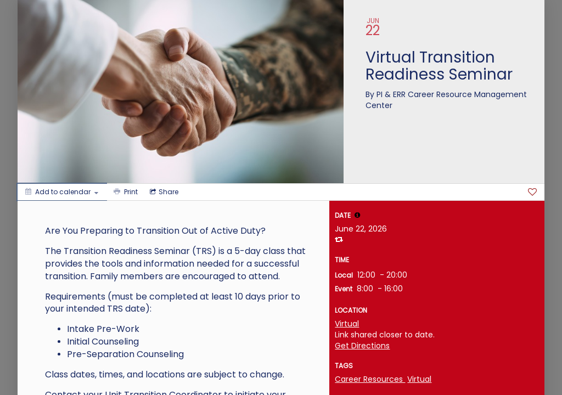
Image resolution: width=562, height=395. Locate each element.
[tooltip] (357, 215)
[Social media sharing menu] (163, 192)
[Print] (124, 192)
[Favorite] (532, 192)
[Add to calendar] (62, 192)
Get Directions (362, 345)
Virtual (347, 323)
